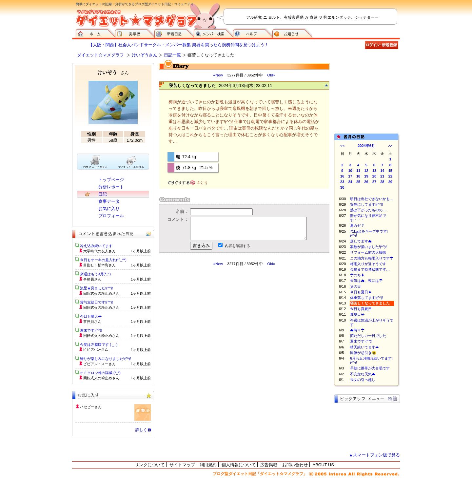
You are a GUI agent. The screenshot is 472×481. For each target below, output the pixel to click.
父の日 (355, 286)
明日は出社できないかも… (371, 199)
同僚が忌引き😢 (363, 353)
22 (390, 176)
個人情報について (239, 464)
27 (374, 182)
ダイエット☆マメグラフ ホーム (95, 33)
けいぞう (113, 72)
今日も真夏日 (361, 309)
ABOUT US (323, 464)
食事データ (109, 201)
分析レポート (111, 186)
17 (350, 176)
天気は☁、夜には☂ (366, 280)
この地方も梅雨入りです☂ (371, 258)
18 (358, 176)
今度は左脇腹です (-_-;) (99, 344)
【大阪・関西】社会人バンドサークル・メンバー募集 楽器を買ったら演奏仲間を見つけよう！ (178, 44)
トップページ (111, 179)
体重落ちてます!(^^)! (366, 298)
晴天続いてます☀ (364, 347)
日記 (102, 194)
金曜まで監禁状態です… (370, 269)
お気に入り (109, 208)
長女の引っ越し (362, 380)
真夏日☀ (357, 314)
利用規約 (208, 464)
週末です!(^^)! (361, 341)
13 (374, 171)
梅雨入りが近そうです (368, 264)
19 (366, 176)
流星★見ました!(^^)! (96, 288)
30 (342, 187)
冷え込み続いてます (96, 246)
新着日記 (174, 33)
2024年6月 (366, 146)
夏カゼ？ (357, 225)
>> (390, 146)
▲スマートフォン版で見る (374, 454)
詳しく (141, 430)
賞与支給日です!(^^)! (99, 302)
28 (382, 182)
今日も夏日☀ (361, 292)
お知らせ (292, 33)
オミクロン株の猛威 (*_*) (100, 373)
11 (358, 171)
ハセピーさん (91, 407)
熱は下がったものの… (368, 210)
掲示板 (134, 33)
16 (342, 176)
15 (390, 171)
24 (350, 182)
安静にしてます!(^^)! (366, 204)
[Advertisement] (221, 325)
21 (382, 176)
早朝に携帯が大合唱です (370, 368)
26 (366, 182)
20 (374, 176)
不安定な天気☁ (362, 374)
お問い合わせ (295, 464)
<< (342, 146)
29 (390, 182)
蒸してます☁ (361, 241)
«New (218, 75)
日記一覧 (172, 54)
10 (350, 171)
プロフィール (111, 215)
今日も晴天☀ (91, 316)
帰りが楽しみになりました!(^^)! (105, 359)
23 (342, 182)
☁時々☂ (357, 330)
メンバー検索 (213, 33)
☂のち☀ (357, 275)
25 (358, 182)
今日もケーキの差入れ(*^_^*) (103, 260)
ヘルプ (252, 33)
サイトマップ (182, 464)
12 (366, 171)
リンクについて (150, 464)
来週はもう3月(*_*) (95, 274)
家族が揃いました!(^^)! (368, 247)
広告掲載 (268, 464)
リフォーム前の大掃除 (368, 252)
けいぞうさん (144, 54)
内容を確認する (237, 246)
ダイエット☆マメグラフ (100, 54)
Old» (271, 75)
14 (382, 171)
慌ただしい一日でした (368, 336)
